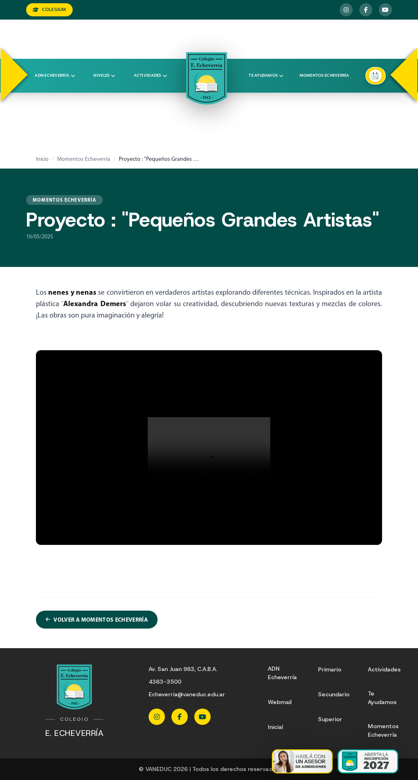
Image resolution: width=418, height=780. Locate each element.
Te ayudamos (266, 75)
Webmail (279, 702)
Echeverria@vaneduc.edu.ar (187, 694)
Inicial (275, 727)
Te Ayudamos (382, 698)
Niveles (104, 75)
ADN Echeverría (55, 75)
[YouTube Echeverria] (385, 9)
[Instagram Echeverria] (346, 9)
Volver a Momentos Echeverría (97, 619)
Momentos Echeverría (324, 75)
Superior (330, 719)
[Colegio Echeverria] (206, 78)
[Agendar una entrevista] (375, 75)
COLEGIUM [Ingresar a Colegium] (49, 9)
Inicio (42, 159)
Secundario (333, 694)
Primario (329, 669)
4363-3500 (165, 681)
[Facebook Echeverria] (365, 9)
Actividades (150, 75)
